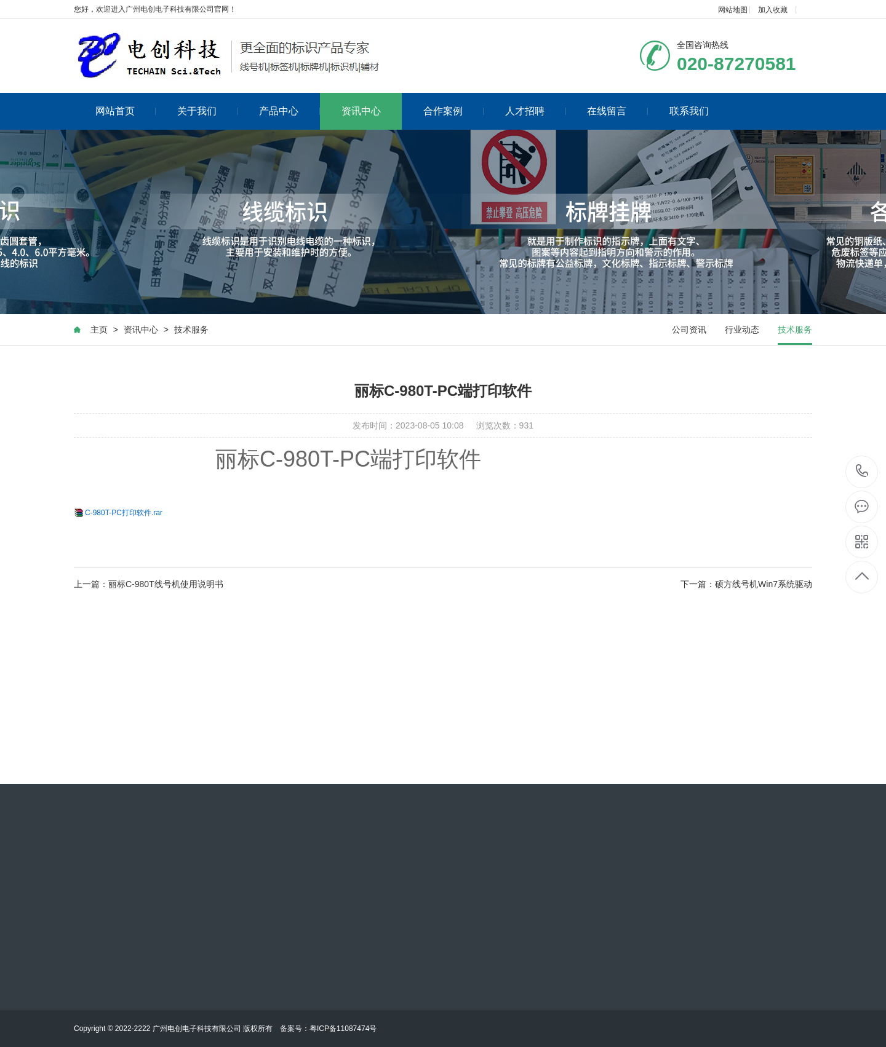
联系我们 (689, 111)
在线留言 (617, 111)
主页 (99, 329)
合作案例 (453, 111)
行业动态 (742, 329)
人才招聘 (535, 111)
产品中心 (289, 111)
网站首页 (125, 111)
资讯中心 (361, 111)
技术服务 (191, 329)
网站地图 (733, 10)
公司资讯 (689, 329)
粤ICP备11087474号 (343, 1028)
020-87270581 (862, 472)
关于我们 (207, 111)
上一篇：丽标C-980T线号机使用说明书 (148, 584)
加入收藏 (773, 10)
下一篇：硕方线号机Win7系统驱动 (746, 584)
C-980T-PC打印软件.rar (123, 512)
